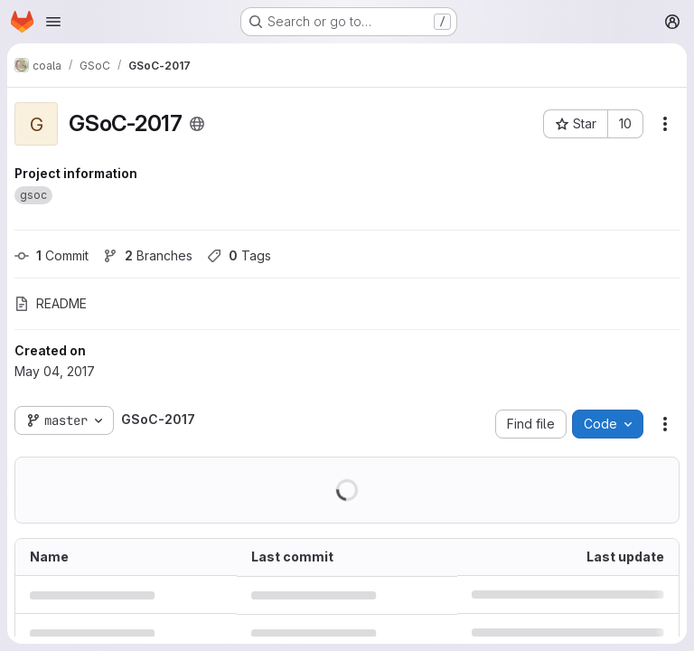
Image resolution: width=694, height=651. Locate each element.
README (50, 303)
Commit (51, 255)
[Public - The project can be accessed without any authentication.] (197, 124)
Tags (239, 255)
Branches (147, 255)
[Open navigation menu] (53, 21)
